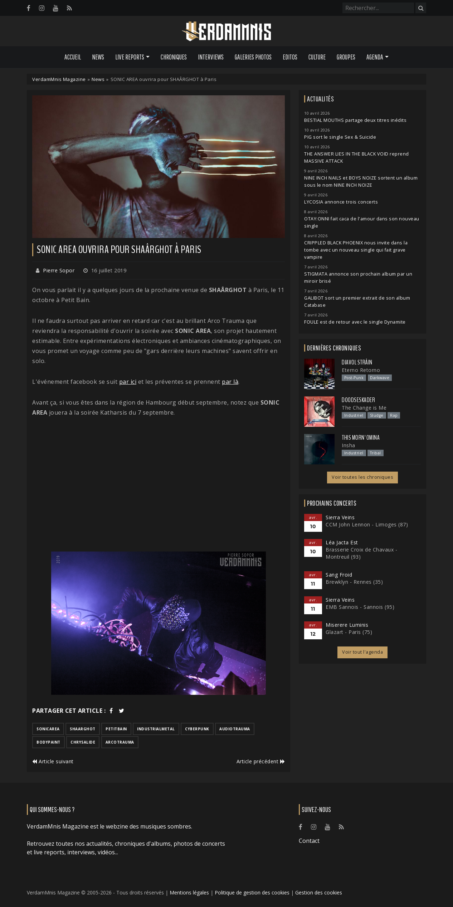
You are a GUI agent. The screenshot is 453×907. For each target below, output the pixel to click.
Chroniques (174, 57)
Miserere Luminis (347, 624)
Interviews (211, 57)
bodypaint (48, 742)
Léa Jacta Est (342, 542)
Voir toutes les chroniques (362, 477)
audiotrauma (234, 728)
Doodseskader (358, 400)
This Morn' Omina (361, 437)
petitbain (116, 728)
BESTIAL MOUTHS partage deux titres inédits (355, 120)
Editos (290, 57)
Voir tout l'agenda (362, 652)
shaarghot (83, 728)
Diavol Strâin (357, 362)
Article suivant (53, 761)
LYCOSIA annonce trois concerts (341, 202)
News (98, 57)
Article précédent (261, 761)
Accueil (72, 57)
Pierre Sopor (58, 270)
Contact (309, 841)
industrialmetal (156, 728)
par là (230, 382)
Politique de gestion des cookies (252, 892)
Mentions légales (189, 892)
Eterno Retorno (361, 370)
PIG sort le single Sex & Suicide (340, 137)
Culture (317, 57)
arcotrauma (120, 742)
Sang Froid (339, 574)
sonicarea (48, 728)
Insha (348, 445)
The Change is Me (364, 407)
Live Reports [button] (129, 57)
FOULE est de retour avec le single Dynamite (355, 322)
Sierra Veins (340, 517)
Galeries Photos (253, 57)
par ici (128, 382)
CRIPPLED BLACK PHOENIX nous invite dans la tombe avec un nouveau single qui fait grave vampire (356, 250)
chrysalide (82, 742)
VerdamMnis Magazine (59, 79)
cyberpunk (197, 728)
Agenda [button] (374, 57)
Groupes (346, 57)
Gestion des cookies (318, 892)
